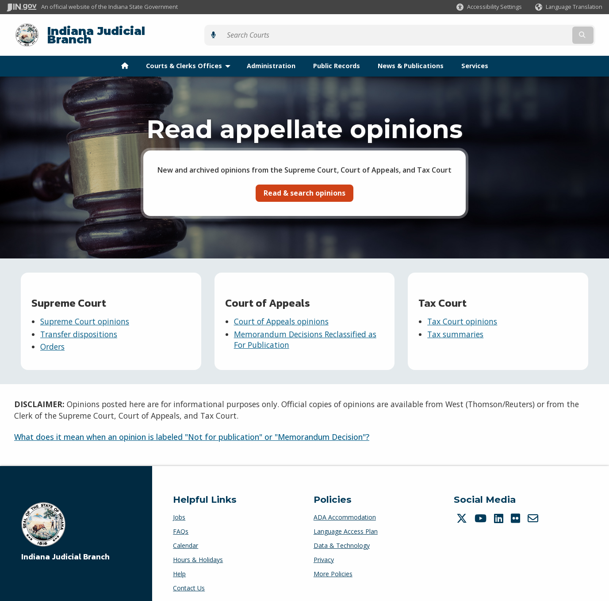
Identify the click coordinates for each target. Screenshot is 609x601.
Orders (52, 340)
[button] (489, 7)
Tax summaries (455, 327)
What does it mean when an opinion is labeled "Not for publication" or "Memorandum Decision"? (191, 429)
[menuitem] (125, 59)
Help (179, 566)
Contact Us (189, 581)
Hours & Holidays (198, 552)
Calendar (185, 538)
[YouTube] (482, 511)
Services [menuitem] (474, 59)
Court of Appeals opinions (281, 314)
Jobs (179, 510)
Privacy (324, 552)
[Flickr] (516, 511)
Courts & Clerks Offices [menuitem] (190, 59)
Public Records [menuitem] (336, 59)
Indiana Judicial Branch (111, 32)
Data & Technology (342, 538)
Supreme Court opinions (84, 314)
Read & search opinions (304, 186)
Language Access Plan (346, 524)
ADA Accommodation (345, 510)
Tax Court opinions (462, 314)
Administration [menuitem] (271, 59)
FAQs (180, 524)
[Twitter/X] (462, 511)
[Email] (534, 511)
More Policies (333, 566)
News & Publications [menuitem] (411, 59)
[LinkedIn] (500, 511)
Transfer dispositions (78, 327)
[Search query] (530, 31)
